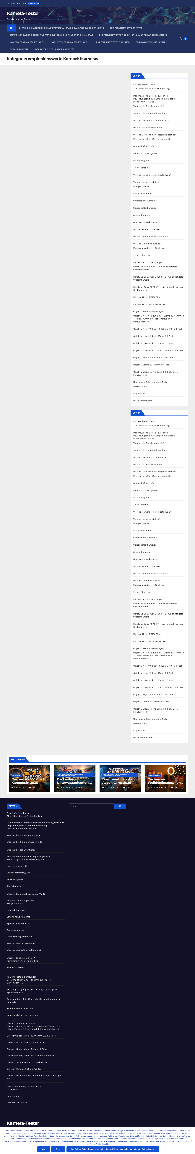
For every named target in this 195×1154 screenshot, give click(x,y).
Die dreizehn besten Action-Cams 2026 (118, 781)
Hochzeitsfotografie (143, 146)
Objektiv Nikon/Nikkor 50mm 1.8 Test (153, 343)
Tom (32, 788)
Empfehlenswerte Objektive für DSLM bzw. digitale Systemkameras (51, 35)
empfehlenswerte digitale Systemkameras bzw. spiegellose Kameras (61, 28)
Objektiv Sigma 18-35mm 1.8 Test (151, 364)
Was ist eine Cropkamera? (147, 229)
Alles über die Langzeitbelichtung (151, 88)
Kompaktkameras (142, 193)
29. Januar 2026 (113, 788)
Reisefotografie (141, 160)
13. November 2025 (159, 788)
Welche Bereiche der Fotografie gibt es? (154, 134)
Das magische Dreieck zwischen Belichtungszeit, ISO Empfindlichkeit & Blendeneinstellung (154, 99)
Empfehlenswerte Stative (126, 28)
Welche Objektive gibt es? (147, 243)
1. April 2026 (20, 788)
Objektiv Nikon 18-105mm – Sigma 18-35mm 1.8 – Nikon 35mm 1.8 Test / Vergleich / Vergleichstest (159, 318)
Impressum (139, 393)
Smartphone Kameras (145, 200)
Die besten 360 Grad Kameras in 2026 (28, 781)
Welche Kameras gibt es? (146, 182)
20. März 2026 (67, 788)
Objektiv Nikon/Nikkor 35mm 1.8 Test (153, 336)
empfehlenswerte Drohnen (113, 42)
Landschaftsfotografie (145, 153)
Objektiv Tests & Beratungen (70, 42)
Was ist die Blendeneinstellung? (150, 113)
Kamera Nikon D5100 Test (147, 297)
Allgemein (16, 775)
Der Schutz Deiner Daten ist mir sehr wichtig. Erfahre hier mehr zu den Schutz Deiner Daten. (112, 1149)
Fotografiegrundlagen (151, 42)
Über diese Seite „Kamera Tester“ (54, 49)
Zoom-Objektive (142, 255)
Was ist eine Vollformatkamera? (150, 236)
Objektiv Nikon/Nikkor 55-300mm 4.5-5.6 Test (158, 350)
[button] (181, 38)
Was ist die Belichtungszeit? (148, 106)
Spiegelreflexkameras (144, 208)
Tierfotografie (140, 167)
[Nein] (191, 1140)
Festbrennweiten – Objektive (149, 248)
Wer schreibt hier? (143, 400)
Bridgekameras (141, 186)
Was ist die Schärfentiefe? (147, 127)
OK (43, 1149)
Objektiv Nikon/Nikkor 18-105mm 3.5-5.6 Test (157, 329)
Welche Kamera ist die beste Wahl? (152, 175)
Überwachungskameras (145, 222)
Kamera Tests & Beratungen (27, 42)
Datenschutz (140, 386)
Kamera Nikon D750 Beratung (149, 304)
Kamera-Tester (23, 13)
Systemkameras (141, 215)
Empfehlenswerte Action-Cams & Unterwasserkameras (133, 35)
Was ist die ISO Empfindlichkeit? (151, 120)
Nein (58, 1149)
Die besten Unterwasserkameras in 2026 (74, 782)
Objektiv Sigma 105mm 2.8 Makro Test (153, 357)
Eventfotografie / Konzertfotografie (152, 139)
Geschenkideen (19, 49)
